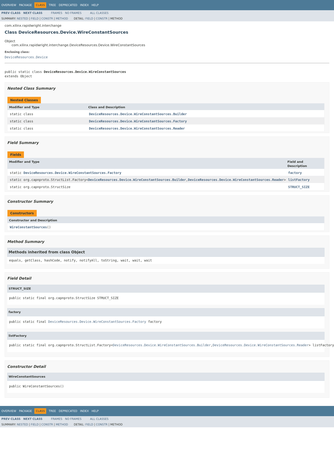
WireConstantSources (28, 227)
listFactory (299, 180)
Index (84, 5)
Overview (8, 5)
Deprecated (68, 5)
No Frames (73, 13)
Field (35, 18)
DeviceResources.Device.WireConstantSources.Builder (138, 114)
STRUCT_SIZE (299, 187)
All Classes (99, 13)
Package (25, 5)
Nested (22, 18)
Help (95, 5)
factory (295, 173)
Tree (52, 5)
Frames (56, 13)
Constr (47, 18)
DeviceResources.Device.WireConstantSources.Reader (137, 128)
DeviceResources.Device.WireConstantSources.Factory (138, 121)
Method (62, 18)
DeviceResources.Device (26, 57)
